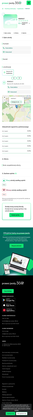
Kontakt (4, 389)
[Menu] (29, 3)
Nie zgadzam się (21, 413)
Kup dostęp (8, 291)
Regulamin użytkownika (8, 383)
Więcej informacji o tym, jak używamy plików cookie (16, 409)
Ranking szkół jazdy (7, 363)
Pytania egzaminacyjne (8, 397)
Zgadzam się (10, 413)
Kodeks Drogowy (6, 371)
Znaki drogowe (6, 368)
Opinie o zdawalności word (9, 366)
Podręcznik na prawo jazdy (9, 360)
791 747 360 (5, 331)
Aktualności (5, 374)
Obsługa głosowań (7, 394)
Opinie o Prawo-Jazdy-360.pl (10, 400)
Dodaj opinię (16, 215)
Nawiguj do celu (16, 102)
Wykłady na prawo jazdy (8, 357)
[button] (16, 106)
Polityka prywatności (7, 386)
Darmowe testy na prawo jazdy (10, 352)
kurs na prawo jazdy (7, 355)
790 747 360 (5, 318)
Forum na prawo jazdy (8, 377)
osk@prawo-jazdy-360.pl (9, 333)
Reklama (4, 392)
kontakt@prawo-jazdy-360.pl (10, 321)
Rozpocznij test (16, 246)
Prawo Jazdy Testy (7, 403)
